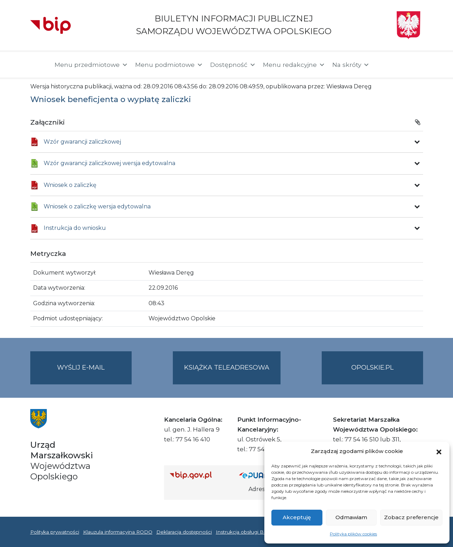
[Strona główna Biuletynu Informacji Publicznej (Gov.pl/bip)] (199, 475)
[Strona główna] (39, 65)
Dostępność (233, 65)
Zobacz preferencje (411, 517)
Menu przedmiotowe (91, 65)
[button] (438, 451)
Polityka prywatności (54, 532)
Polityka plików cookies (353, 533)
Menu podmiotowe (169, 65)
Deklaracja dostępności (184, 532)
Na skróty (351, 65)
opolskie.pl (372, 367)
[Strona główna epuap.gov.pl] (261, 475)
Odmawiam (351, 517)
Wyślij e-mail (94, 373)
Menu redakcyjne (294, 65)
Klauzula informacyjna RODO (117, 532)
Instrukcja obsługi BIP (242, 532)
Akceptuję (297, 517)
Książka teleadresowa (226, 367)
